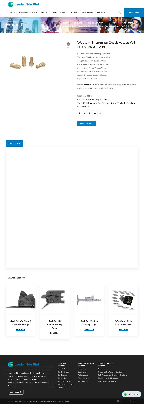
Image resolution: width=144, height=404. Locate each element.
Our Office (62, 378)
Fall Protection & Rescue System (112, 375)
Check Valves (90, 103)
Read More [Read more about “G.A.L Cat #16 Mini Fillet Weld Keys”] (123, 329)
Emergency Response (107, 381)
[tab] (14, 143)
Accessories (113, 22)
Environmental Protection (109, 378)
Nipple (113, 103)
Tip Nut (121, 103)
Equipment (82, 372)
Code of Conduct (65, 387)
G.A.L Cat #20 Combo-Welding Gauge (55, 324)
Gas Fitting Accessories (99, 99)
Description (14, 143)
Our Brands (62, 375)
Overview (82, 369)
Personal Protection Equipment (112, 372)
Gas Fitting (103, 103)
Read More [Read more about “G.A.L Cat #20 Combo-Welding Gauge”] (55, 333)
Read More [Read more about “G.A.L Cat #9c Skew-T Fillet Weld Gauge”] (20, 329)
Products (77, 22)
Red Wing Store (65, 381)
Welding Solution (94, 22)
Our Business (63, 372)
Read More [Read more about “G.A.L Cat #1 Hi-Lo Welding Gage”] (89, 329)
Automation (83, 375)
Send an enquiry (87, 123)
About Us (62, 369)
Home (66, 22)
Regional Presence (66, 384)
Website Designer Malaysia (60, 401)
